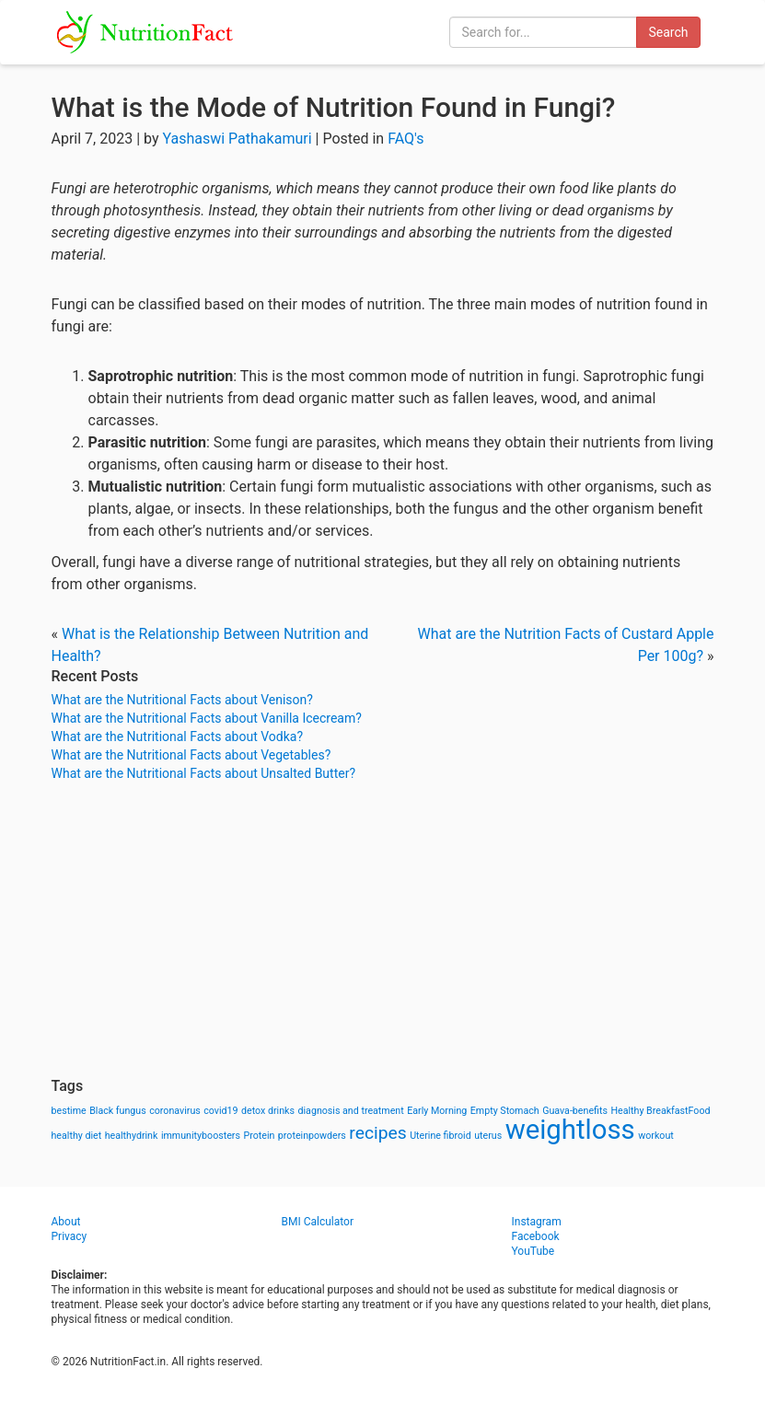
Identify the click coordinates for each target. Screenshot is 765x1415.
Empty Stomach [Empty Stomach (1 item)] (504, 1111)
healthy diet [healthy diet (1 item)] (77, 1136)
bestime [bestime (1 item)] (69, 1111)
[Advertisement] (383, 930)
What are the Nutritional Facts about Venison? (182, 699)
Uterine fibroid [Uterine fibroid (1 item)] (440, 1136)
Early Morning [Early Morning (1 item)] (437, 1111)
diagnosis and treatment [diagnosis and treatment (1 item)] (351, 1111)
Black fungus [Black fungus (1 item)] (117, 1111)
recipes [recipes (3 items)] (377, 1132)
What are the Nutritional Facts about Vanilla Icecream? (207, 718)
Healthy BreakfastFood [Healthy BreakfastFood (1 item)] (660, 1111)
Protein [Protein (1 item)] (258, 1136)
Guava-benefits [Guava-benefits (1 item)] (575, 1111)
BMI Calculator (318, 1221)
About (66, 1221)
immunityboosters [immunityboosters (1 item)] (200, 1136)
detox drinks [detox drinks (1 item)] (268, 1111)
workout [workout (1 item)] (656, 1136)
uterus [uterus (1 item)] (488, 1136)
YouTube (533, 1251)
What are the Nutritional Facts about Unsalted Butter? (204, 773)
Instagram (537, 1221)
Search (668, 32)
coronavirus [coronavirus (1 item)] (175, 1111)
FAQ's (405, 138)
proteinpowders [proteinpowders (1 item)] (312, 1136)
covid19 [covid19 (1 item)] (220, 1111)
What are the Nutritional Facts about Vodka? (178, 736)
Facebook (536, 1236)
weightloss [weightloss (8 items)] (570, 1129)
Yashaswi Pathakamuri (236, 138)
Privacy (69, 1236)
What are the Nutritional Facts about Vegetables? (191, 755)
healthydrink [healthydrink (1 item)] (131, 1136)
